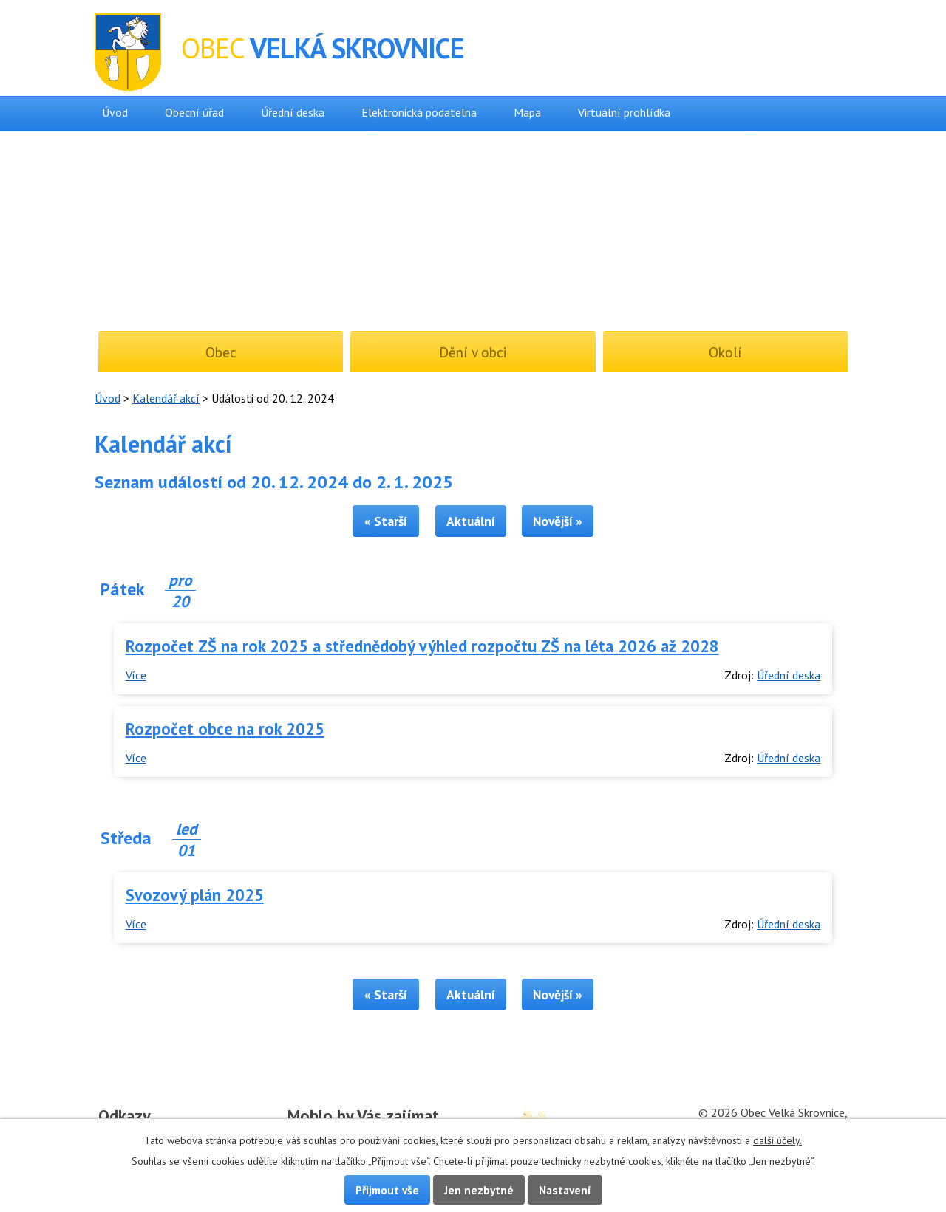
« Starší (385, 521)
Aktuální (470, 521)
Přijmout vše (387, 1189)
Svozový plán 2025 (195, 894)
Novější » (557, 521)
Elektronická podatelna (419, 112)
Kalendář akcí (166, 398)
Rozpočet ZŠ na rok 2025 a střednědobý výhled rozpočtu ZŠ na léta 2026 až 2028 (422, 646)
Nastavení (565, 1189)
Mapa (527, 112)
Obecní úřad (194, 112)
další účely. (777, 1140)
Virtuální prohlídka (624, 112)
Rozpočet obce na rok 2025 (225, 728)
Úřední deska (292, 112)
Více (136, 675)
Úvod (115, 112)
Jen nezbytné (479, 1189)
